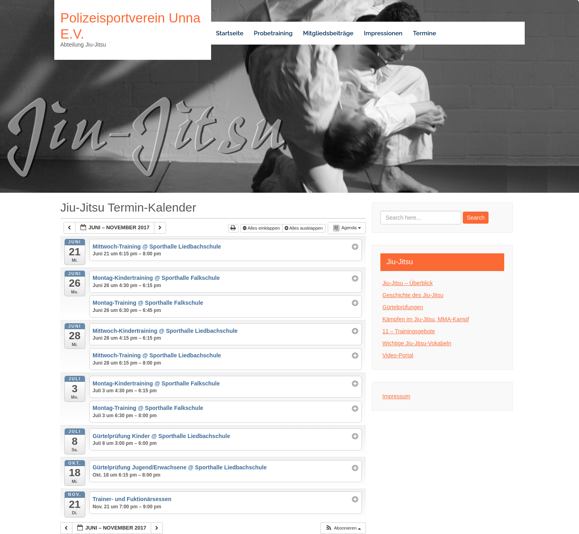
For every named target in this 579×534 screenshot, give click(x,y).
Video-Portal (397, 355)
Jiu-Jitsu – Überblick (407, 283)
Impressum (396, 396)
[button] (343, 528)
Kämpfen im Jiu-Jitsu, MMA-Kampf (425, 319)
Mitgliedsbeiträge (328, 33)
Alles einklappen (262, 228)
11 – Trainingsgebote (408, 331)
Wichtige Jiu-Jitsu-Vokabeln (416, 343)
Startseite (229, 33)
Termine (424, 33)
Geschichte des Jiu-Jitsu (412, 295)
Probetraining (273, 33)
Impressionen (383, 33)
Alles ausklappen (304, 228)
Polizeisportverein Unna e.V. (130, 25)
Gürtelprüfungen (402, 307)
